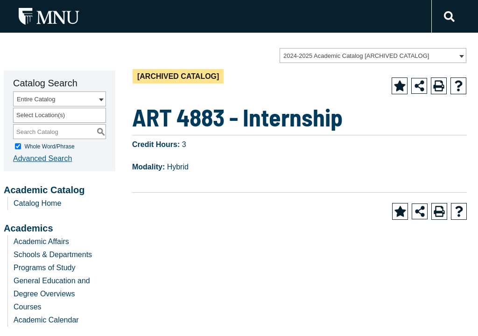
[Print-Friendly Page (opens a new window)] (439, 85)
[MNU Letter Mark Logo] (49, 16)
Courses (28, 307)
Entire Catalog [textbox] (36, 99)
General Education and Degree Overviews (52, 287)
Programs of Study (45, 268)
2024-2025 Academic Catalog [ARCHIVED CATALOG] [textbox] (356, 55)
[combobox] (373, 55)
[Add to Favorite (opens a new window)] (400, 85)
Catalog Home (37, 203)
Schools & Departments (53, 255)
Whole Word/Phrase (49, 146)
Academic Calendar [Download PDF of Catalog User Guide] (46, 320)
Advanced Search (42, 158)
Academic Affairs (41, 241)
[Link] (448, 16)
